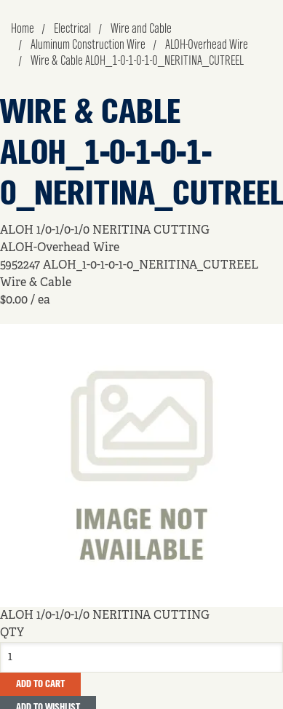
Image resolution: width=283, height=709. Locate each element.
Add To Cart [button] (40, 684)
